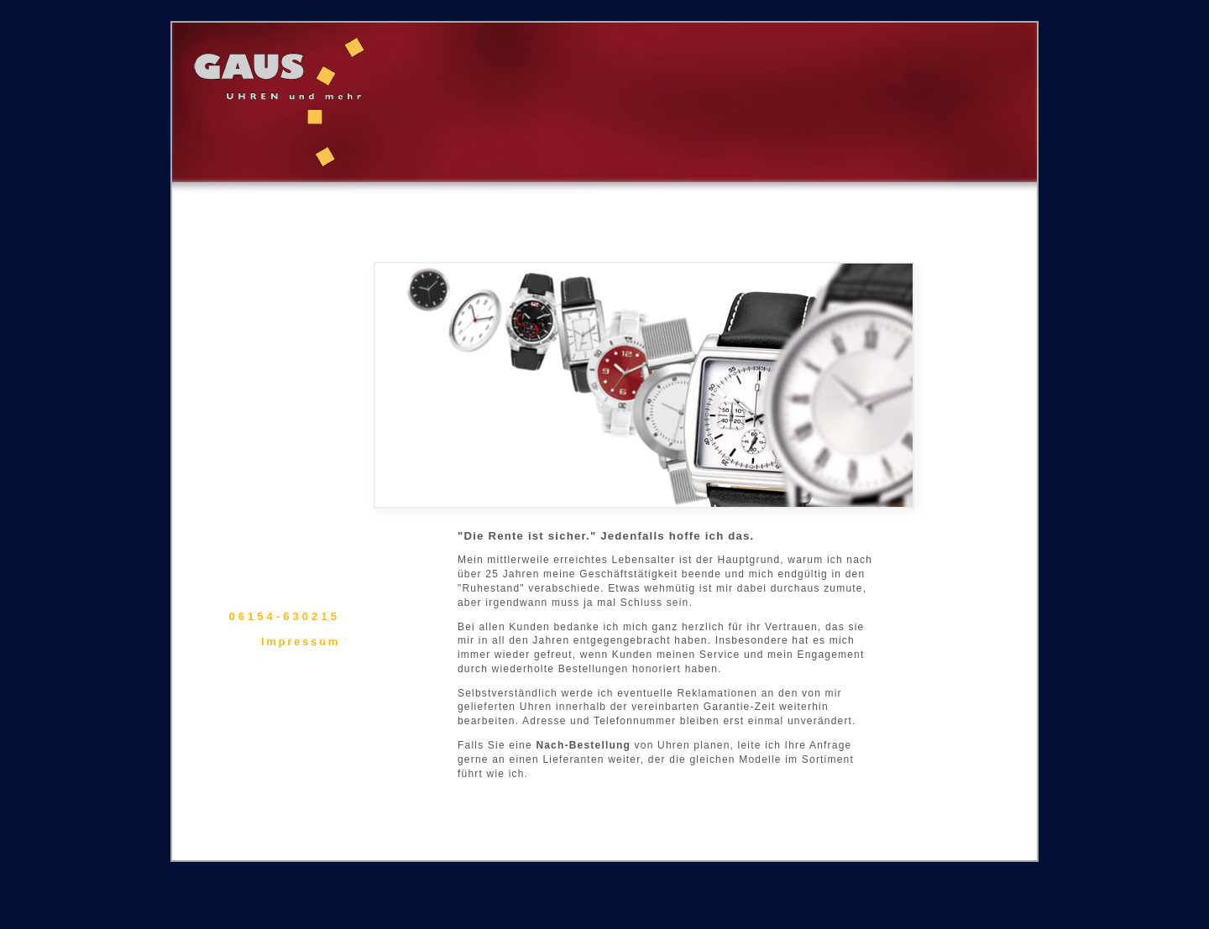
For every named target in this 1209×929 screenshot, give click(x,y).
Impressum (300, 641)
